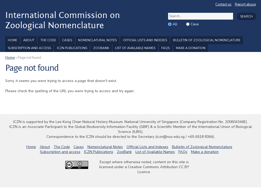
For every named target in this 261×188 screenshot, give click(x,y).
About (28, 40)
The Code (48, 40)
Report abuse (245, 4)
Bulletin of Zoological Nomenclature (206, 40)
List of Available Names (135, 48)
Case (195, 24)
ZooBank (101, 48)
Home (12, 40)
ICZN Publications (72, 48)
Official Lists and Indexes (145, 40)
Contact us (223, 4)
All (175, 24)
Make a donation (190, 48)
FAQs (165, 48)
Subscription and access (29, 48)
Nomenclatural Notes (97, 40)
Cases (67, 40)
